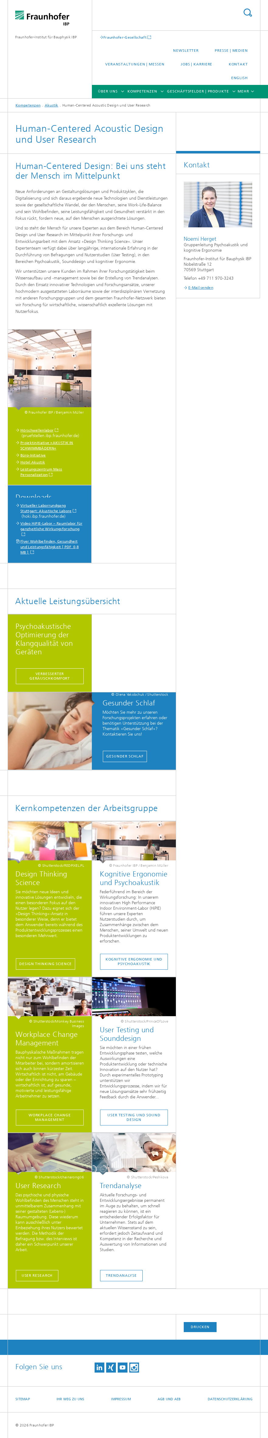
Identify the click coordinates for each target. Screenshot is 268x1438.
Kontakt (238, 64)
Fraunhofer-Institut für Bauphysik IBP (46, 37)
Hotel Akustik (32, 462)
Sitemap (23, 1399)
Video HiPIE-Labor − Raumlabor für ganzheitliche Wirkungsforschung (51, 526)
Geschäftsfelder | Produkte (198, 91)
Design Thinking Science (45, 964)
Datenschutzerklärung (230, 1399)
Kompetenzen (142, 91)
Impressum (121, 1399)
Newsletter (186, 50)
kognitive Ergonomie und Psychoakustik (134, 961)
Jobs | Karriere (197, 64)
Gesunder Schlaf (125, 756)
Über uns (107, 91)
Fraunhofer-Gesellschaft (125, 37)
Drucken (200, 1327)
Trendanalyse (121, 1275)
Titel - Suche (247, 13)
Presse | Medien (231, 50)
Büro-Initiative (33, 455)
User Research (37, 1275)
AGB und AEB (169, 1399)
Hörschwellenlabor (37, 430)
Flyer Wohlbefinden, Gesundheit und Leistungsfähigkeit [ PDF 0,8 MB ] (49, 547)
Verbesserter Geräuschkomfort (50, 676)
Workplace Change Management (50, 1117)
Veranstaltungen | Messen (135, 64)
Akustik (51, 105)
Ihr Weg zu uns (71, 1399)
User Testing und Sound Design (134, 1117)
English (239, 78)
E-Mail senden (200, 287)
